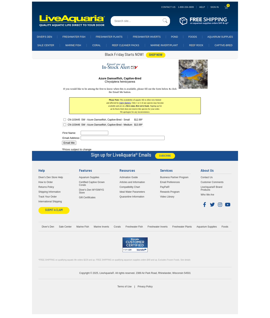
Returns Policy (46, 187)
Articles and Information (132, 182)
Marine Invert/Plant (164, 45)
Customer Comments (212, 182)
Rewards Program (170, 191)
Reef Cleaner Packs (125, 45)
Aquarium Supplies (220, 36)
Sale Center (45, 45)
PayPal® (165, 187)
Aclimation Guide (129, 177)
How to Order (45, 182)
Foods (192, 36)
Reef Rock (196, 45)
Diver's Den (44, 36)
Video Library (167, 196)
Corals (117, 226)
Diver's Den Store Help (50, 177)
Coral (96, 45)
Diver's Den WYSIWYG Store (91, 191)
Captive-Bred (224, 45)
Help (202, 7)
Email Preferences (170, 182)
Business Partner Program (174, 177)
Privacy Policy (145, 286)
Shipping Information (49, 191)
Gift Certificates (87, 197)
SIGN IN (214, 7)
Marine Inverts (101, 226)
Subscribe (165, 156)
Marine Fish (73, 45)
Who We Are (207, 194)
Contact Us (177, 7)
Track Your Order (47, 196)
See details (185, 260)
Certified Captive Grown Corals (92, 183)
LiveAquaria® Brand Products (211, 188)
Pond (174, 36)
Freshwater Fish (74, 36)
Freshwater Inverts (147, 36)
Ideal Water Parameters (132, 191)
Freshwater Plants (109, 36)
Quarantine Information (132, 196)
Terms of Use (124, 286)
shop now (155, 55)
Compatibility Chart (130, 187)
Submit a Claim (54, 210)
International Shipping (50, 201)
